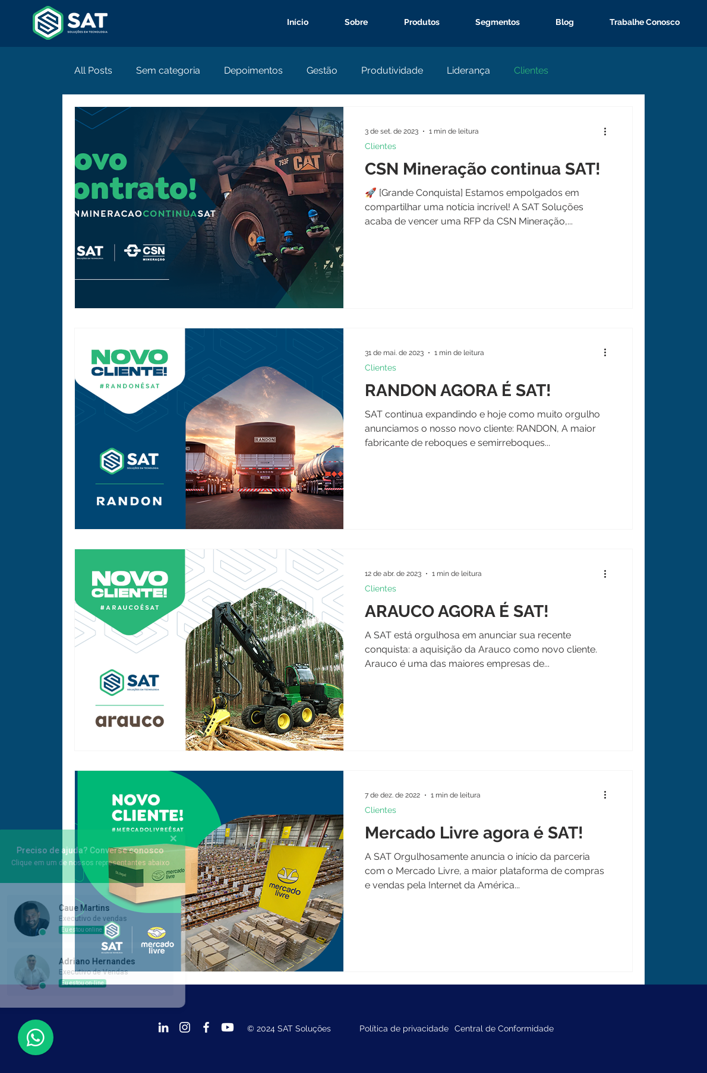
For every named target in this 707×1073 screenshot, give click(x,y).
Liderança (468, 70)
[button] (413, 22)
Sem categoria (168, 70)
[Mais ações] (609, 131)
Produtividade (392, 70)
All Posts (93, 70)
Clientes (531, 70)
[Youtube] (227, 1027)
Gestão (322, 70)
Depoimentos (253, 70)
